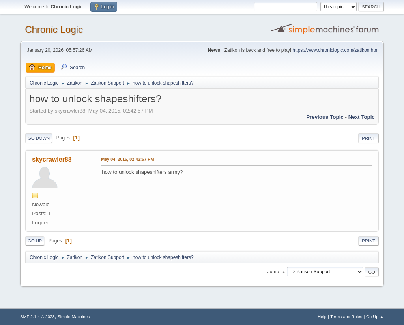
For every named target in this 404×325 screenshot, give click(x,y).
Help (322, 316)
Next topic (361, 117)
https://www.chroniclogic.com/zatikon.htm (335, 50)
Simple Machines (74, 316)
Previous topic (325, 117)
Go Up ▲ (375, 316)
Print (368, 138)
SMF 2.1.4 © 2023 (37, 316)
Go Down (39, 138)
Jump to (275, 271)
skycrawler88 (51, 159)
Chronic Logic (54, 29)
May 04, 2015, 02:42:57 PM (127, 159)
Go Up (35, 241)
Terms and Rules (346, 316)
